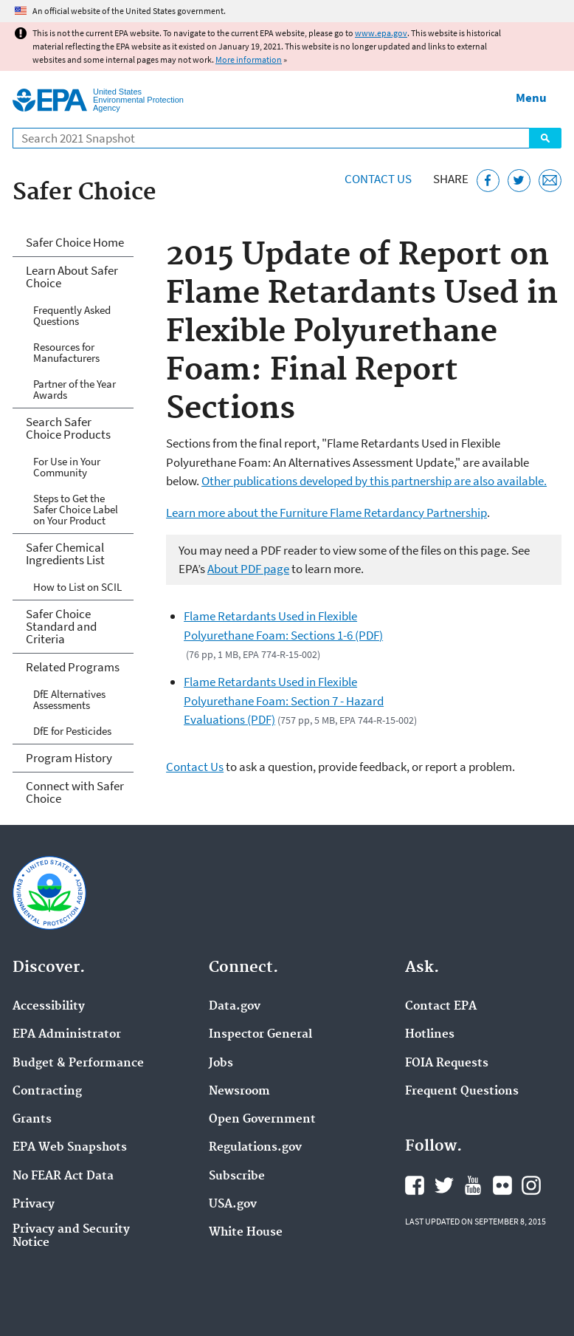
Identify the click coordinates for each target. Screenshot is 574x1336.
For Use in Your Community (66, 466)
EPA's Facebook (414, 1185)
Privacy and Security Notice (71, 1236)
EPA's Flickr (502, 1185)
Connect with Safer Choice (75, 792)
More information (248, 59)
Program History (69, 758)
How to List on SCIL (77, 587)
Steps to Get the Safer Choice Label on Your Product (75, 509)
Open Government (262, 1119)
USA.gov (233, 1204)
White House (246, 1232)
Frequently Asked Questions (72, 315)
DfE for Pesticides (72, 731)
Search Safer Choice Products (68, 428)
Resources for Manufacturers (66, 352)
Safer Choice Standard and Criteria (61, 626)
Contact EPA (441, 1006)
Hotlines (429, 1034)
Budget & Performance (78, 1063)
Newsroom (239, 1091)
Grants (32, 1119)
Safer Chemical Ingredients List (65, 553)
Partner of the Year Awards (74, 389)
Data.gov (234, 1006)
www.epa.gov (381, 32)
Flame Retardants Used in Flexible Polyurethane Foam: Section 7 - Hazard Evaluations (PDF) (284, 700)
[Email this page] (550, 180)
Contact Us (378, 179)
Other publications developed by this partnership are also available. (374, 481)
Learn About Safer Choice (72, 276)
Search (545, 138)
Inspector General (260, 1034)
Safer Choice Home (75, 242)
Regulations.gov (255, 1147)
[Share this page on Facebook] (488, 180)
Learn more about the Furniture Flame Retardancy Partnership (326, 512)
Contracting (47, 1091)
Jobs (221, 1063)
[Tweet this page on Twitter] (519, 180)
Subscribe (237, 1176)
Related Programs (73, 667)
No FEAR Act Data (63, 1176)
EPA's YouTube (473, 1185)
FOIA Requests (446, 1063)
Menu (531, 97)
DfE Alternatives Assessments (69, 699)
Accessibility (49, 1006)
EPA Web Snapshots (70, 1147)
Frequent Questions (462, 1091)
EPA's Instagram (531, 1185)
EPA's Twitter (444, 1185)
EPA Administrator (67, 1034)
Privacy (34, 1204)
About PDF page (248, 569)
